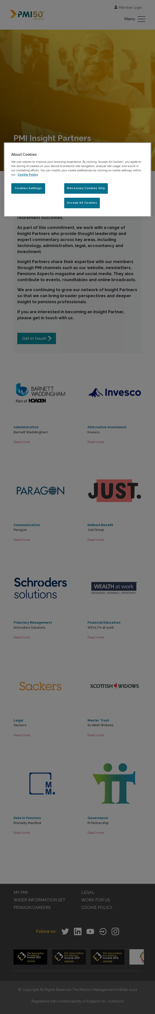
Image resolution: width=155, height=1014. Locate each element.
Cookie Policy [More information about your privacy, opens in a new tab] (28, 175)
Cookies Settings (28, 188)
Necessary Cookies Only (86, 188)
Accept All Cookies (82, 203)
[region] (77, 179)
